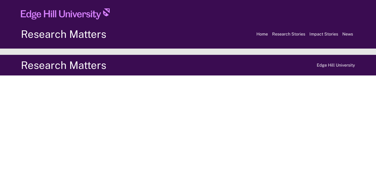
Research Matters (63, 34)
